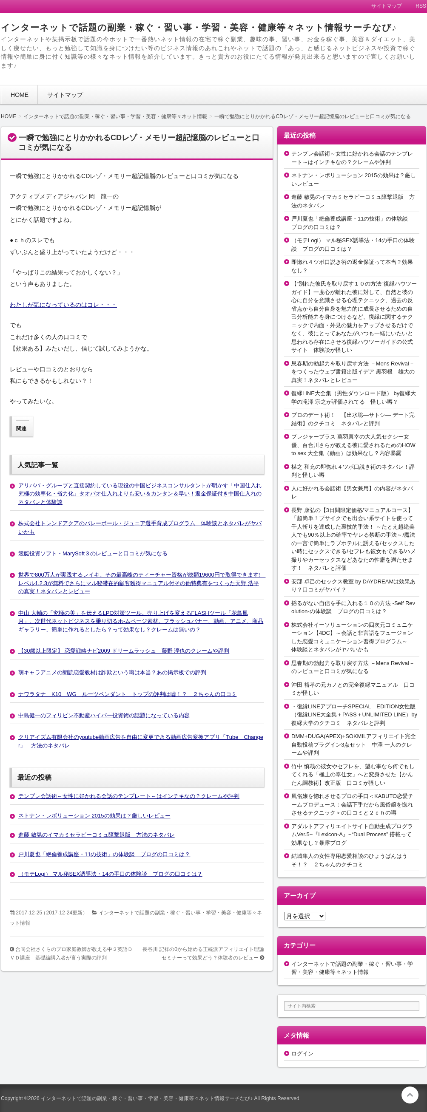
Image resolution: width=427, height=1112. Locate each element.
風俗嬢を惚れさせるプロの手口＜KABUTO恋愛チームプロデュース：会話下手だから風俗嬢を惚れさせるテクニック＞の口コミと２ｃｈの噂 (352, 804)
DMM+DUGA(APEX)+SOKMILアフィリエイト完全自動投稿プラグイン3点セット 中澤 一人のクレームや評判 (353, 744)
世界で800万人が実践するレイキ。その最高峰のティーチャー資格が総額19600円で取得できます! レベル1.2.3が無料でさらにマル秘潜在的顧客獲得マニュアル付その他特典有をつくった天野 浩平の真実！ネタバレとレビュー (141, 583)
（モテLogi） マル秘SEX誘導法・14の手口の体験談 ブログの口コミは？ (110, 874)
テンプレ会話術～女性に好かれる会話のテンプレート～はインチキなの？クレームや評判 (128, 796)
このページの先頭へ (409, 1095)
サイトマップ (65, 94)
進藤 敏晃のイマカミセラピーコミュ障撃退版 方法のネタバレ (96, 835)
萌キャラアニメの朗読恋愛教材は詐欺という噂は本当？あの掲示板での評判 (112, 672)
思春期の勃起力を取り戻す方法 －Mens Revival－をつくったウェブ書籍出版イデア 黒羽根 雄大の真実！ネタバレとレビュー (353, 371)
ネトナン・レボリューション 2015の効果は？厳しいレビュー (94, 815)
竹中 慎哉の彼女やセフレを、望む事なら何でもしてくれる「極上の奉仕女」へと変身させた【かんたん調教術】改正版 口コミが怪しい (353, 774)
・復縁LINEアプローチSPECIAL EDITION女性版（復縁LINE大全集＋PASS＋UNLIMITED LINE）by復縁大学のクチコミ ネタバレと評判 (354, 714)
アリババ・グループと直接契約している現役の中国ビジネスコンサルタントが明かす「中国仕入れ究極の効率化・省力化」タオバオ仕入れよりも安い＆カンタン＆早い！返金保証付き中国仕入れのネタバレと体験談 (140, 493)
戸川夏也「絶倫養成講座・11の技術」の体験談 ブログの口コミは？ (104, 854)
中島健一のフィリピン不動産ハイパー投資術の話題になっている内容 (104, 715)
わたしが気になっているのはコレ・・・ (63, 304)
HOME (19, 94)
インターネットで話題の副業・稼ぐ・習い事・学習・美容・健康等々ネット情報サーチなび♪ (198, 27)
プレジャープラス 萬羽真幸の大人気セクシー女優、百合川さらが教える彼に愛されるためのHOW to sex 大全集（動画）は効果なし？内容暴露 (353, 444)
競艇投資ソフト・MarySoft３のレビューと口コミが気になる (93, 553)
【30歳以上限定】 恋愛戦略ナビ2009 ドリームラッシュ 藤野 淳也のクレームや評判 (123, 651)
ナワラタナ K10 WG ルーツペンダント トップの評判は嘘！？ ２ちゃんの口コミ (127, 694)
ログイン (302, 1053)
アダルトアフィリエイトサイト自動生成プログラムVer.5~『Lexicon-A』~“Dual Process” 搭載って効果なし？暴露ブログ (352, 834)
